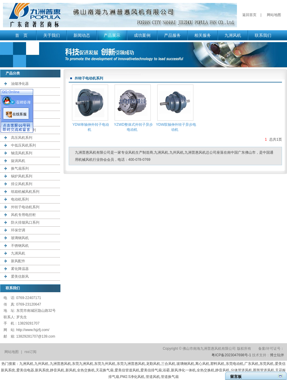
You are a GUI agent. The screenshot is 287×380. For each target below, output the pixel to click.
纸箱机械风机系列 (25, 192)
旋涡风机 (18, 161)
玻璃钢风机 (20, 238)
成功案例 (142, 35)
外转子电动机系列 (25, 207)
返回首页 (249, 15)
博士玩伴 (277, 355)
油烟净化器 (20, 84)
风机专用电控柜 (23, 215)
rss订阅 (30, 352)
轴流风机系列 (21, 153)
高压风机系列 (21, 138)
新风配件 (18, 261)
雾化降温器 (20, 269)
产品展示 (112, 35)
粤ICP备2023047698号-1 (231, 355)
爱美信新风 (20, 276)
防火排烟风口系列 (25, 222)
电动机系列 (20, 199)
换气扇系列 (20, 168)
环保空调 (18, 230)
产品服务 (172, 35)
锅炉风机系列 (21, 176)
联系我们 (263, 35)
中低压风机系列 (23, 145)
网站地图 (274, 15)
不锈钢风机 (20, 246)
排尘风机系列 (21, 184)
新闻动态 (81, 35)
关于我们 (51, 35)
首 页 (21, 35)
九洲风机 (233, 35)
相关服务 (202, 35)
